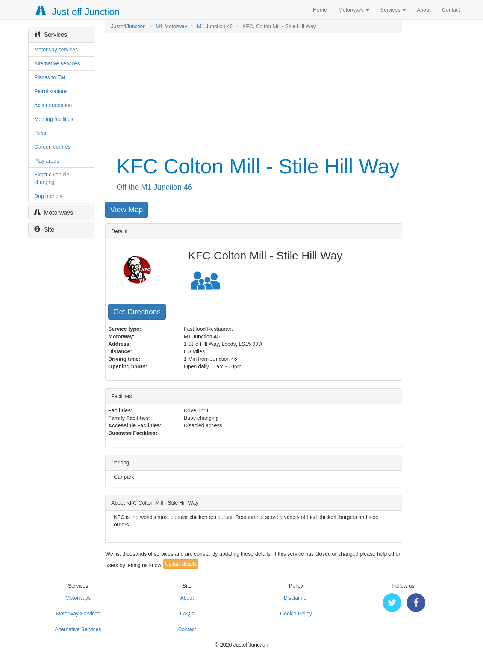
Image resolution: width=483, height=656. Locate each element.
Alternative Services (78, 629)
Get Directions (137, 312)
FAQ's (187, 614)
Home (320, 10)
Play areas (46, 161)
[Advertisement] (253, 93)
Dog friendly (48, 196)
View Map (126, 209)
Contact (451, 10)
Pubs (40, 133)
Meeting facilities (53, 119)
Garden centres (52, 147)
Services (393, 10)
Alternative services (57, 63)
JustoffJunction (128, 26)
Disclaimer (296, 598)
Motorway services (56, 50)
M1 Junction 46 (215, 26)
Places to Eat (49, 77)
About (424, 10)
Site (44, 229)
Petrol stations (51, 91)
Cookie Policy (296, 614)
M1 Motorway (171, 26)
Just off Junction (78, 11)
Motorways (353, 10)
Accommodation (53, 105)
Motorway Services (78, 614)
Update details (180, 564)
